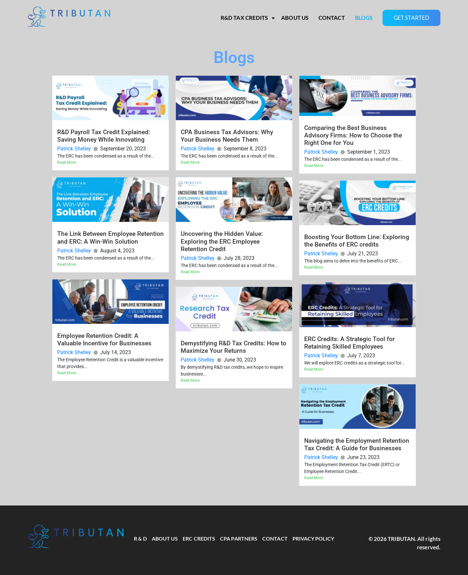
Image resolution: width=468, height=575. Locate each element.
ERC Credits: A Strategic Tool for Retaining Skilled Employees (349, 342)
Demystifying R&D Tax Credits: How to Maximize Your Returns (233, 346)
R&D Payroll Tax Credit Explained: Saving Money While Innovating (103, 135)
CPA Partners (238, 538)
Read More (66, 162)
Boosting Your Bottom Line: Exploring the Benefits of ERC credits (356, 240)
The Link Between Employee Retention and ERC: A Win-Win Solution (110, 237)
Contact (331, 17)
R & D (140, 538)
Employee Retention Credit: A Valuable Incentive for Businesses (104, 339)
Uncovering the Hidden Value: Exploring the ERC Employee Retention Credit (222, 241)
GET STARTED (411, 17)
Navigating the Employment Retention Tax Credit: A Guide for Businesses (356, 444)
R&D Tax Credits (244, 17)
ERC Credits (199, 538)
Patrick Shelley (74, 149)
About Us (294, 17)
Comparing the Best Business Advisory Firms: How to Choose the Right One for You (353, 135)
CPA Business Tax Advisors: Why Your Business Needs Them (227, 135)
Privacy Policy (313, 538)
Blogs (363, 17)
